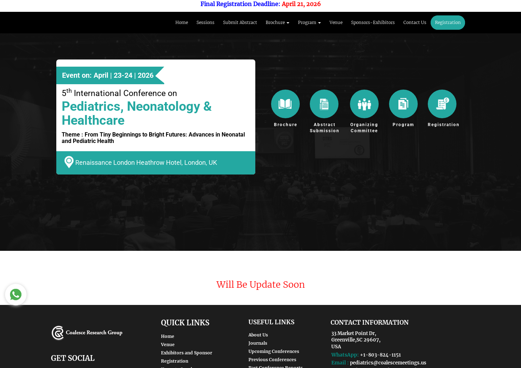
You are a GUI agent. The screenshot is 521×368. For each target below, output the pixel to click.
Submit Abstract (240, 22)
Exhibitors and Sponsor (186, 352)
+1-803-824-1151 (380, 355)
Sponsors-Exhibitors (373, 22)
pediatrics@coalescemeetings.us (388, 363)
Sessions (205, 22)
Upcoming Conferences (273, 351)
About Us (258, 335)
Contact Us (414, 22)
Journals (257, 343)
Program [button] (309, 22)
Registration (448, 22)
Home (181, 22)
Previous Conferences (272, 359)
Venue (336, 22)
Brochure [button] (277, 22)
